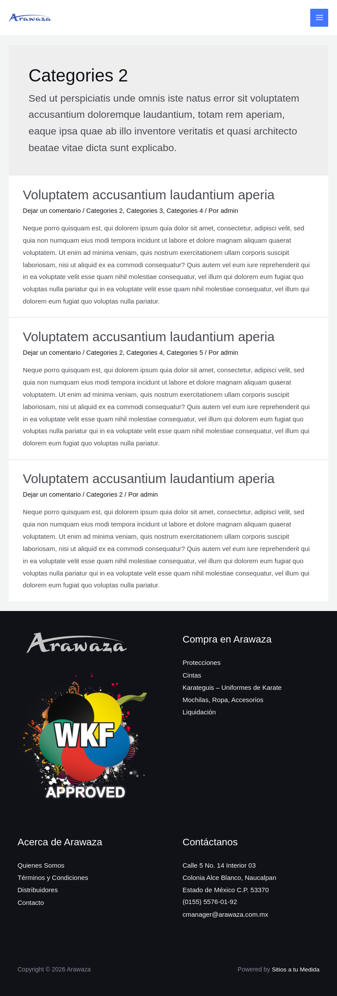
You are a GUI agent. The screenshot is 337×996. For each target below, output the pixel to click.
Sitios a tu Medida (295, 968)
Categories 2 (106, 210)
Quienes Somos (41, 864)
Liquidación (199, 710)
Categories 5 (188, 352)
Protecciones (202, 662)
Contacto (31, 901)
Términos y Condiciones (53, 876)
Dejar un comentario (52, 210)
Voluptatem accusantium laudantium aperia (149, 194)
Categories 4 (188, 210)
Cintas (192, 674)
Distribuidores (38, 889)
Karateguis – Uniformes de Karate (232, 686)
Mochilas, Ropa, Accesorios (223, 698)
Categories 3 (147, 210)
